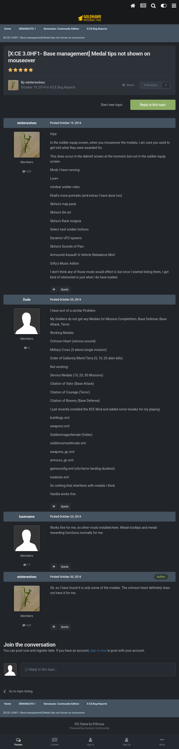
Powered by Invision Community (90, 728)
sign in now (98, 650)
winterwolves (35, 82)
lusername (26, 516)
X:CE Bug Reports (62, 87)
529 (26, 171)
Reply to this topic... (41, 669)
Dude (27, 299)
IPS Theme (81, 724)
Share (128, 85)
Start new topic (112, 105)
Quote (64, 289)
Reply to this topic (153, 105)
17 (27, 565)
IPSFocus (98, 724)
